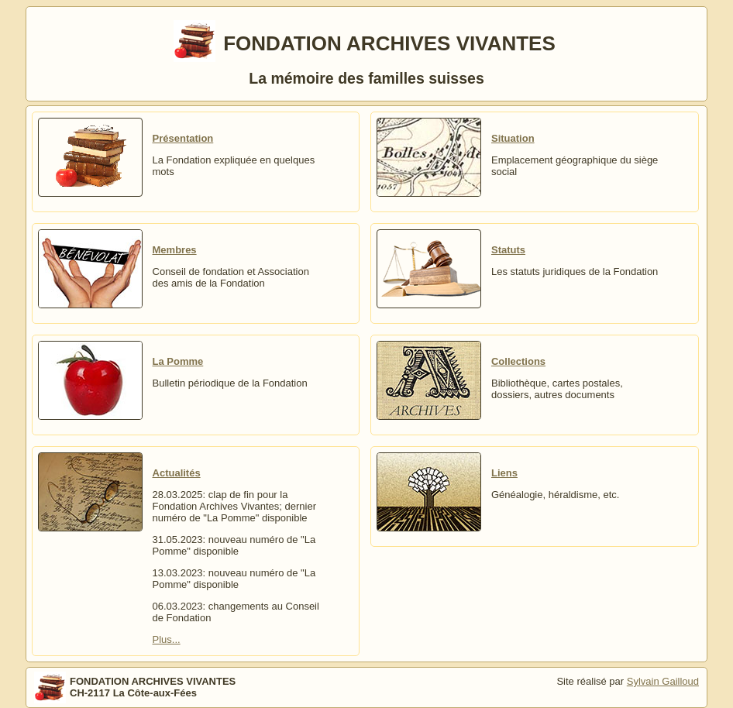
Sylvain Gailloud (663, 681)
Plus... (167, 639)
